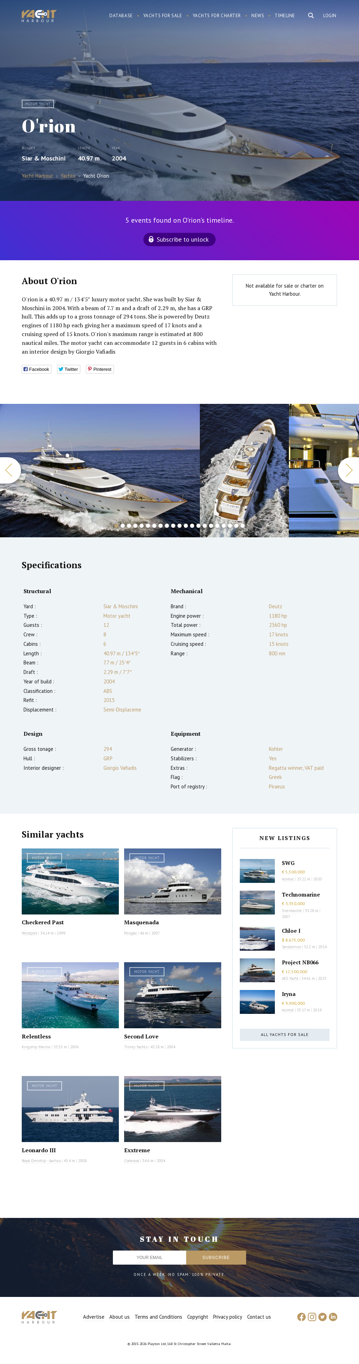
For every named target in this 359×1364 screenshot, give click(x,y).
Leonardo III (39, 1150)
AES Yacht (290, 978)
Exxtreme (137, 1150)
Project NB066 (300, 962)
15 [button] (205, 526)
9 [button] (167, 526)
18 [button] (224, 526)
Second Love (141, 1036)
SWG (288, 862)
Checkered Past (43, 922)
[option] (100, 470)
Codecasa (131, 1160)
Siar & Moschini (44, 158)
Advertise (93, 1316)
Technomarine (301, 894)
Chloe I (291, 930)
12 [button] (186, 526)
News (257, 16)
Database (121, 16)
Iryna (289, 993)
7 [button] (154, 526)
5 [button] (142, 526)
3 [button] (129, 526)
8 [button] (160, 526)
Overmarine (292, 910)
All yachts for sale (285, 1034)
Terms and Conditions (158, 1316)
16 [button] (211, 526)
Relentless (36, 1036)
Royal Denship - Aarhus (41, 1160)
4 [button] (135, 526)
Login (330, 16)
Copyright (197, 1316)
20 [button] (236, 526)
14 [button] (198, 526)
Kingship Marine (36, 1046)
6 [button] (148, 526)
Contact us (259, 1316)
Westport (29, 933)
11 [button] (179, 526)
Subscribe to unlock (183, 239)
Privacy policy (227, 1316)
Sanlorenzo (291, 946)
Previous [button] (10, 470)
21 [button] (243, 526)
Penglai (131, 933)
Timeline (285, 16)
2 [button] (123, 526)
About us (119, 1316)
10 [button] (173, 526)
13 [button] (192, 526)
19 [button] (230, 526)
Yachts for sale (162, 16)
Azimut (288, 879)
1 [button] (116, 526)
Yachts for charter (217, 16)
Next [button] (348, 470)
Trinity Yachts (135, 1046)
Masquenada (141, 922)
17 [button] (217, 526)
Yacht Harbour (39, 17)
